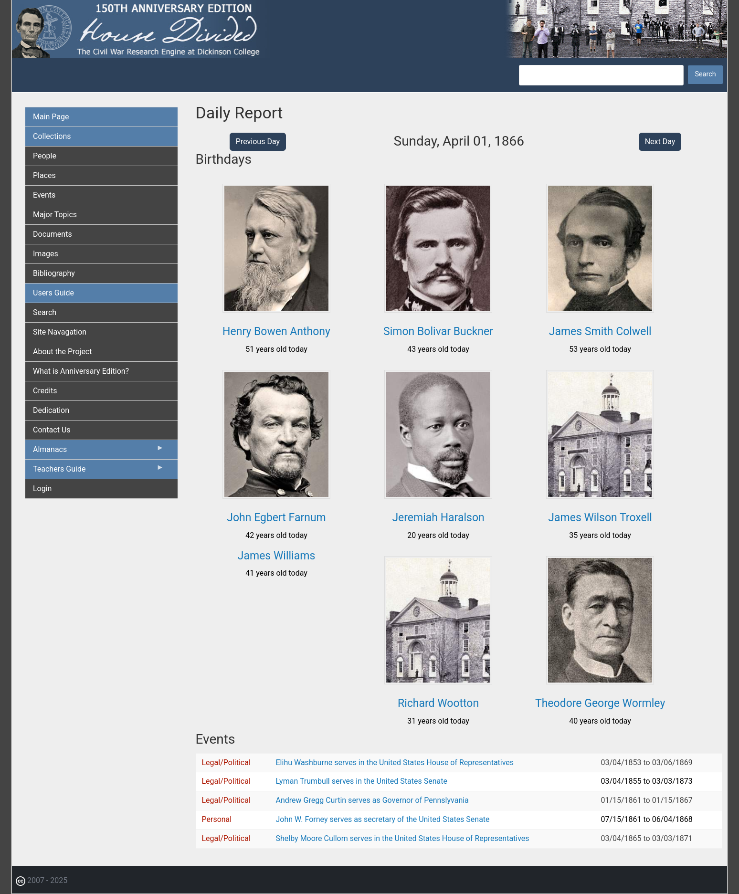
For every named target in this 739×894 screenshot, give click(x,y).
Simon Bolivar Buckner (438, 331)
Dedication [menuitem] (51, 410)
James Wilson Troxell (600, 517)
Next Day (660, 141)
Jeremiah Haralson (438, 517)
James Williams (276, 555)
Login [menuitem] (42, 488)
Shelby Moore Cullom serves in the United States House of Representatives (402, 838)
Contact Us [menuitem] (52, 429)
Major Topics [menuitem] (55, 214)
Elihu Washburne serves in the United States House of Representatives (395, 762)
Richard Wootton (438, 703)
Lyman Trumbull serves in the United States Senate (361, 781)
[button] (276, 309)
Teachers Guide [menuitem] (98, 471)
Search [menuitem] (44, 312)
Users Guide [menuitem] (53, 292)
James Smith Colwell (600, 331)
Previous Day (258, 141)
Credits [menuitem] (45, 390)
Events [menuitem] (44, 195)
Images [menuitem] (45, 253)
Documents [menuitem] (52, 234)
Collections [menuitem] (52, 136)
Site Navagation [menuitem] (59, 332)
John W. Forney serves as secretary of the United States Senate (383, 819)
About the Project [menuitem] (62, 351)
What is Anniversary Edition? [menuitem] (81, 371)
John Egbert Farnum (276, 517)
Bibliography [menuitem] (54, 273)
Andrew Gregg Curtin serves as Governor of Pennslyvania (372, 800)
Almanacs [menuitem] (98, 451)
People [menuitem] (44, 155)
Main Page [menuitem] (51, 116)
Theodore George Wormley (600, 703)
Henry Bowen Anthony (276, 331)
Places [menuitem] (44, 175)
